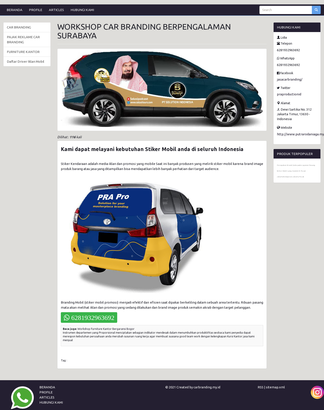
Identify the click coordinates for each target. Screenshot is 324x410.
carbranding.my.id (207, 387)
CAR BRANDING (19, 27)
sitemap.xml (275, 387)
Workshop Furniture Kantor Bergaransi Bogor (106, 328)
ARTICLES (56, 10)
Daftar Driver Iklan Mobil (25, 61)
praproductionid (289, 94)
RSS (260, 387)
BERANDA (14, 10)
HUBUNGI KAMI (82, 10)
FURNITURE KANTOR (23, 52)
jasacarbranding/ (289, 79)
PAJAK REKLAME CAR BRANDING (23, 39)
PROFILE (35, 10)
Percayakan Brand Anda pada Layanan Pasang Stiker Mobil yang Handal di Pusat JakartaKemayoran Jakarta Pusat (296, 171)
